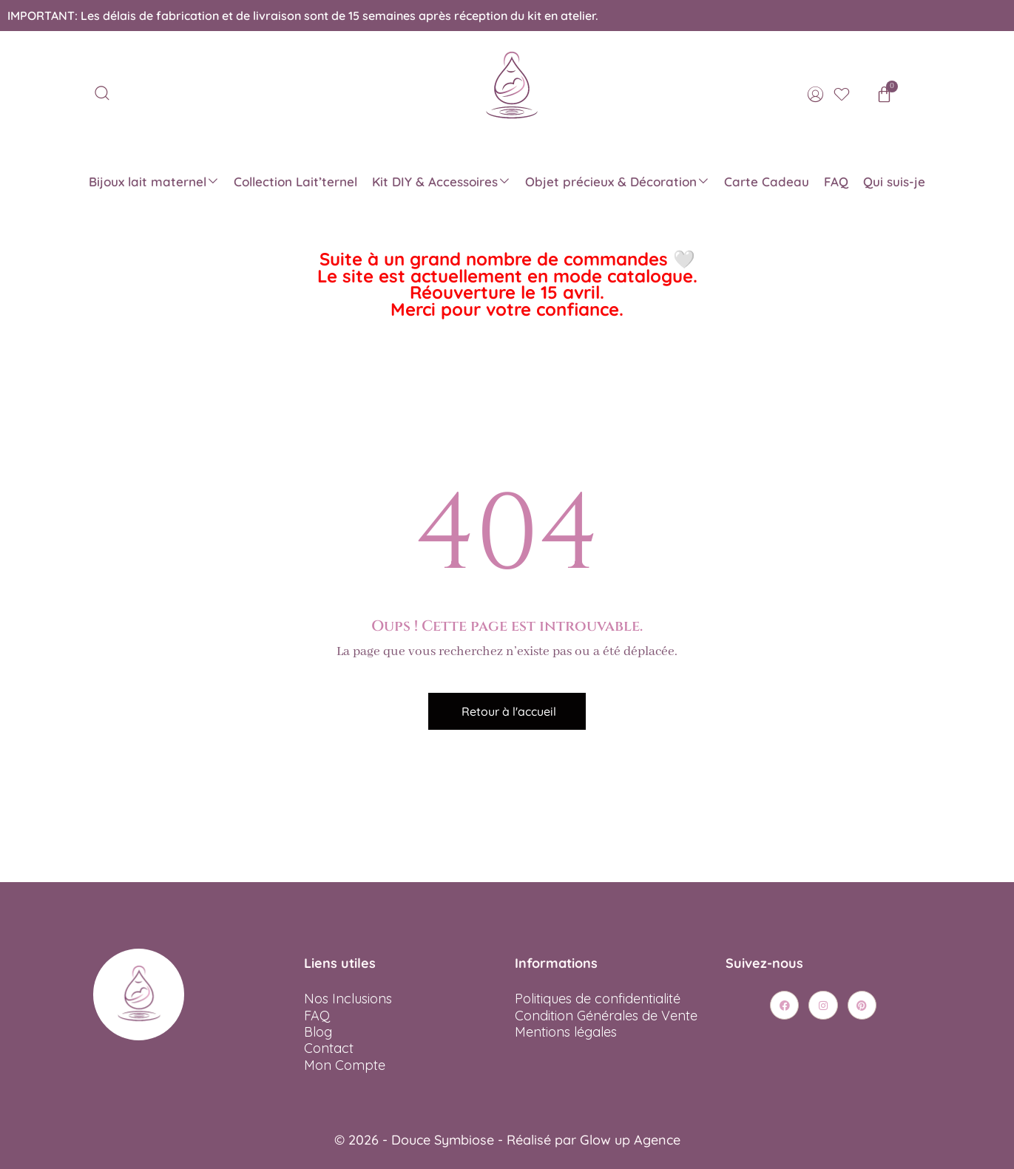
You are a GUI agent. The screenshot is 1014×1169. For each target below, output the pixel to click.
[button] (507, 711)
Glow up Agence (630, 1139)
